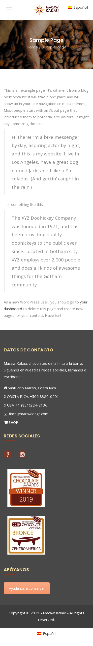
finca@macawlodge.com (26, 413)
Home (32, 47)
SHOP (13, 422)
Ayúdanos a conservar (27, 588)
